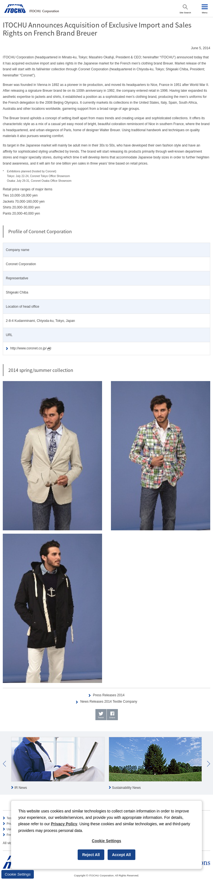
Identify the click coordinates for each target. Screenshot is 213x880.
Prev (4, 764)
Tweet (101, 717)
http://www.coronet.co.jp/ (30, 348)
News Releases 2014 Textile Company (108, 701)
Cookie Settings (18, 874)
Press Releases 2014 (109, 695)
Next (208, 764)
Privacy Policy (64, 824)
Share (112, 717)
